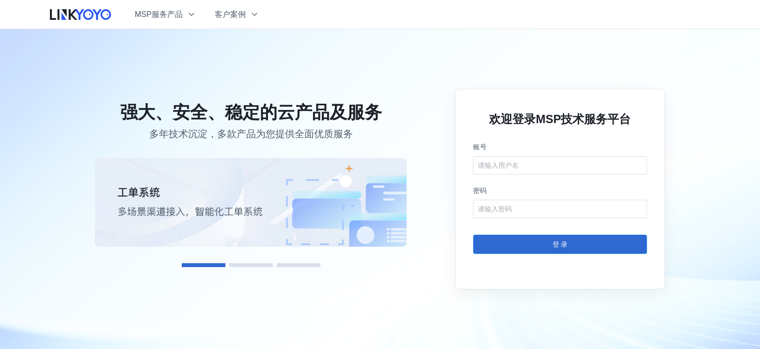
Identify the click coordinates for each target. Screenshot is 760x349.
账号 (480, 147)
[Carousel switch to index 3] (298, 265)
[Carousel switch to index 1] (203, 265)
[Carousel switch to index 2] (251, 265)
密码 (480, 190)
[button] (165, 14)
